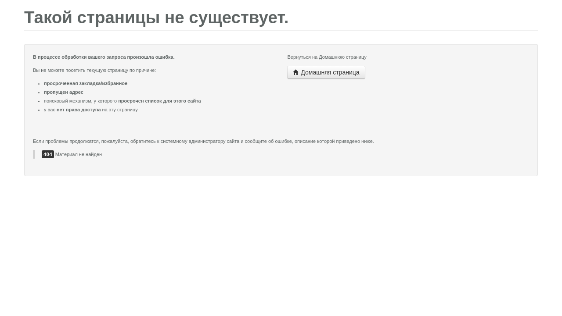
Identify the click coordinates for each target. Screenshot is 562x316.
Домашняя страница (326, 72)
